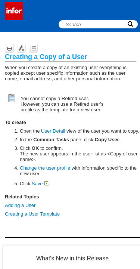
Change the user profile (45, 168)
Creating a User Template (32, 214)
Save (40, 183)
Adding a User (20, 205)
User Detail (53, 131)
